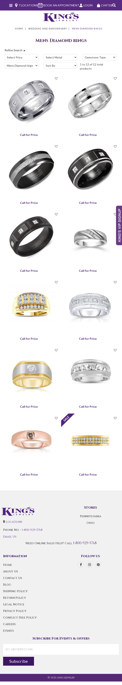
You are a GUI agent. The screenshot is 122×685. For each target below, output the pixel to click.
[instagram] (90, 565)
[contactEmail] (61, 649)
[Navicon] (10, 6)
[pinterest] (98, 565)
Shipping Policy (15, 591)
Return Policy (14, 598)
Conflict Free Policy (20, 618)
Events (8, 631)
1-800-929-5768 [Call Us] (32, 530)
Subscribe (18, 661)
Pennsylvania (90, 516)
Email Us (9, 537)
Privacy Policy (14, 611)
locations (14, 522)
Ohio (91, 523)
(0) (104, 5)
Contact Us (12, 578)
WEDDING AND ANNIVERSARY (47, 28)
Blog (7, 585)
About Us (10, 571)
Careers (9, 624)
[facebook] (81, 565)
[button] (114, 5)
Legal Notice (13, 604)
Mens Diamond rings (87, 28)
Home (19, 28)
